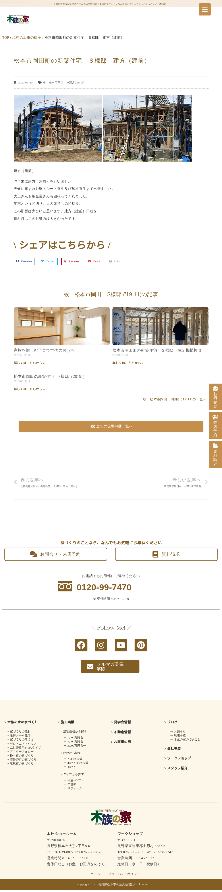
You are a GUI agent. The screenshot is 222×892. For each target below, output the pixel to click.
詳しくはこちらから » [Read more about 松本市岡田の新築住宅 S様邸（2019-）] (29, 389)
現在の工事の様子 (26, 37)
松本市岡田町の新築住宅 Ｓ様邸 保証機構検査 (157, 350)
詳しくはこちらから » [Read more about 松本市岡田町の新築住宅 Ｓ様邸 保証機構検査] (128, 363)
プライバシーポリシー (124, 876)
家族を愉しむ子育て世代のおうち (44, 350)
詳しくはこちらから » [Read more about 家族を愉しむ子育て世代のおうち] (29, 363)
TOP (5, 37)
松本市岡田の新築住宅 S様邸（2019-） (50, 376)
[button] (24, 261)
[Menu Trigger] (205, 9)
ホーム (95, 876)
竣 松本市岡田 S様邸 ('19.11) (63, 82)
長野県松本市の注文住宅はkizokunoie (123, 886)
